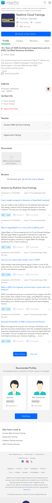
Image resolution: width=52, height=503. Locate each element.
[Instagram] (27, 462)
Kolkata (17, 472)
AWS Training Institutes (11, 444)
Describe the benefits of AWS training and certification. (23, 322)
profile (6, 40)
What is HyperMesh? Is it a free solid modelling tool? (22, 227)
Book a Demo (20, 354)
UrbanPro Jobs (22, 458)
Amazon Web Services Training (13, 433)
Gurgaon (25, 472)
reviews (34, 40)
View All (33, 354)
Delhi (26, 469)
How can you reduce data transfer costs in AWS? (20, 260)
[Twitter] (31, 462)
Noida (43, 472)
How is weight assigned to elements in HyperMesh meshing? (25, 200)
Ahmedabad (34, 472)
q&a (46, 40)
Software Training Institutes (12, 440)
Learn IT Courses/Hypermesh (35, 193)
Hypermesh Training (9, 437)
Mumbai (42, 469)
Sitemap (32, 458)
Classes (19, 40)
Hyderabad (34, 469)
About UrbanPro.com (15, 454)
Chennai (19, 469)
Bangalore (10, 469)
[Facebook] (22, 462)
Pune (10, 472)
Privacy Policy (39, 454)
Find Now (26, 416)
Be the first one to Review (33, 179)
